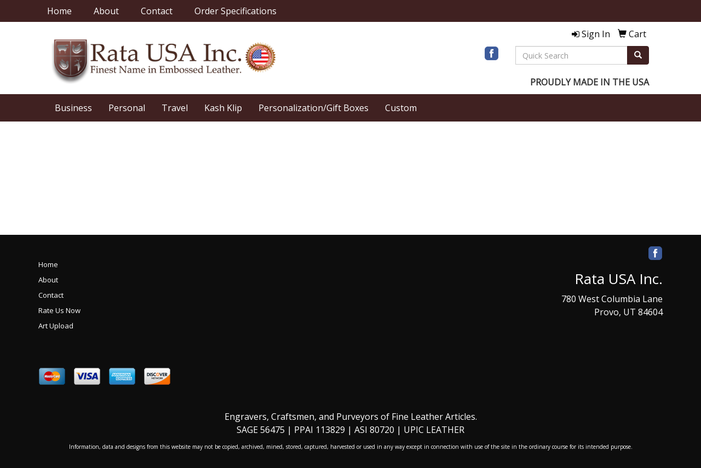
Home (59, 11)
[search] (638, 55)
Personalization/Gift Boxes (313, 108)
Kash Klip (223, 108)
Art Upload (55, 326)
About (106, 11)
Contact (157, 11)
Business (73, 108)
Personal (126, 108)
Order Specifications (235, 11)
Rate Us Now (59, 310)
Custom (401, 108)
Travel (175, 108)
